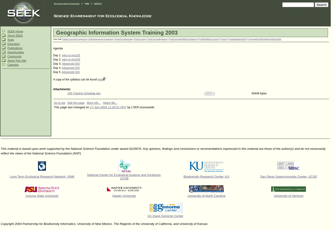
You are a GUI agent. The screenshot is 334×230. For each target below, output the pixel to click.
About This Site (16, 60)
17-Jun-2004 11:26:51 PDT (108, 107)
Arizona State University (42, 196)
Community (14, 56)
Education (13, 44)
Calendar (13, 65)
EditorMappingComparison (101, 39)
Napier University (124, 196)
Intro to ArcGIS (71, 55)
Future (224, 39)
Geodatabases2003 (237, 39)
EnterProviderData (123, 39)
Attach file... (110, 103)
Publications (14, 48)
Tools (10, 40)
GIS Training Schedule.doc (84, 93)
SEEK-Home (15, 31)
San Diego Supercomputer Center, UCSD (288, 176)
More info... (94, 103)
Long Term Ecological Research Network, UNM (42, 176)
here (100, 79)
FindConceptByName (157, 39)
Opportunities (15, 52)
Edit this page (75, 103)
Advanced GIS (71, 63)
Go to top (59, 103)
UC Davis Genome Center (165, 216)
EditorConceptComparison (74, 39)
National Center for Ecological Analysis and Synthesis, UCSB (124, 176)
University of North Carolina (206, 196)
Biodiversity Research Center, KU (206, 176)
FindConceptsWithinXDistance (183, 39)
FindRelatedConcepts (209, 39)
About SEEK (15, 35)
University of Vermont (288, 196)
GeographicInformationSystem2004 (264, 39)
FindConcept (140, 39)
